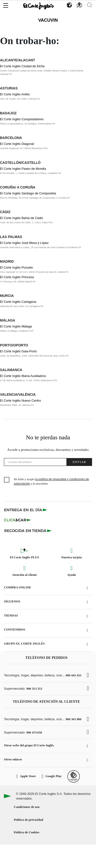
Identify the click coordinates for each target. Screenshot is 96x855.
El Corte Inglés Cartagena (18, 302)
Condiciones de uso (27, 807)
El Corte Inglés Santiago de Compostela (28, 193)
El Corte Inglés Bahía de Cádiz (21, 218)
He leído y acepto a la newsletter (51, 481)
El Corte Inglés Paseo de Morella (23, 169)
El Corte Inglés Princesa (17, 277)
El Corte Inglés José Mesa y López (24, 243)
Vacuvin (48, 20)
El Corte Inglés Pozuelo (16, 267)
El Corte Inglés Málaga (16, 326)
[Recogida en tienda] (28, 530)
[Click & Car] (17, 520)
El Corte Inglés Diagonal (17, 144)
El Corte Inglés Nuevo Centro (20, 400)
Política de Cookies (26, 832)
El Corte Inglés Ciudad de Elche (22, 66)
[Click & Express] (26, 510)
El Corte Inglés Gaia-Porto (18, 351)
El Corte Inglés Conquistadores (22, 119)
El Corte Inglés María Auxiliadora (23, 376)
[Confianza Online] (73, 776)
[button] (5, 4)
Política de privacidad (28, 819)
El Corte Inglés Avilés (15, 94)
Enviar (79, 462)
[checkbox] (7, 480)
